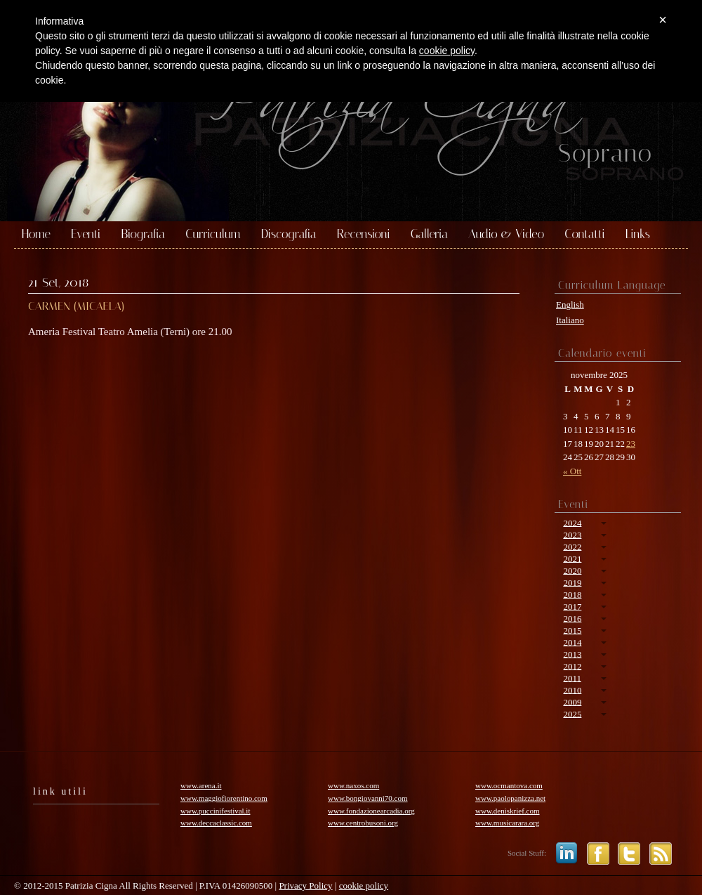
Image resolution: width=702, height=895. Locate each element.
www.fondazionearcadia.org (371, 810)
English (570, 304)
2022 (572, 546)
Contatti (584, 234)
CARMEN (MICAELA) (76, 306)
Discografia (289, 234)
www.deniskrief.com (507, 810)
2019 (572, 582)
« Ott (572, 471)
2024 (572, 522)
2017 (572, 606)
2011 (572, 677)
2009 (572, 701)
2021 (572, 558)
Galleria (429, 234)
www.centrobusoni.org (363, 822)
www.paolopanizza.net (510, 798)
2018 (572, 594)
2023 (572, 534)
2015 (572, 630)
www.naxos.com (353, 785)
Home (36, 234)
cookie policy (363, 885)
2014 (572, 641)
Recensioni (363, 234)
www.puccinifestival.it (215, 810)
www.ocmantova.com (509, 785)
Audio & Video (506, 234)
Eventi (85, 234)
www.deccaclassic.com (216, 822)
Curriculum (213, 234)
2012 (572, 665)
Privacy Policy (305, 885)
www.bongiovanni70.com (368, 798)
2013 (572, 653)
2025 (572, 713)
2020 (572, 570)
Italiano (570, 320)
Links (637, 234)
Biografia (143, 234)
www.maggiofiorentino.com (223, 798)
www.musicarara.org (507, 822)
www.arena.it (201, 785)
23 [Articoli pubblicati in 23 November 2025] (630, 443)
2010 (572, 689)
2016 (572, 618)
